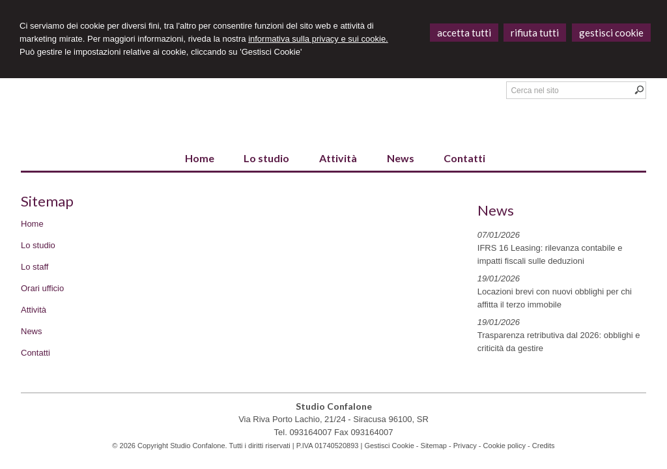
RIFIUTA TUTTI (535, 32)
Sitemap (434, 445)
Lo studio (38, 245)
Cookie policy (504, 445)
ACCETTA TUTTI (464, 32)
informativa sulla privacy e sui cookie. (318, 39)
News (31, 331)
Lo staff (34, 267)
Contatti (35, 353)
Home (32, 224)
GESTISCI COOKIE (611, 32)
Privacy (465, 445)
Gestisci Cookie (389, 445)
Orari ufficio (42, 288)
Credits (543, 445)
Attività (33, 310)
